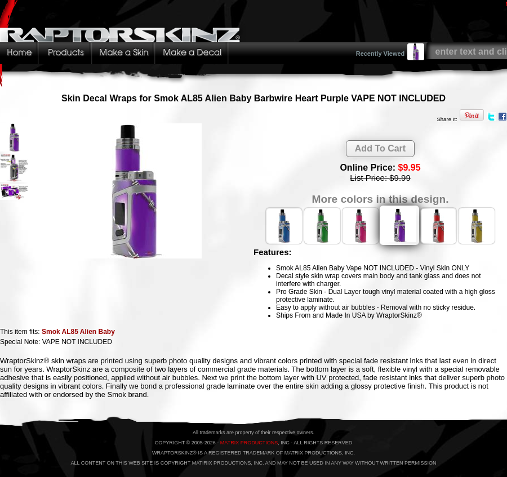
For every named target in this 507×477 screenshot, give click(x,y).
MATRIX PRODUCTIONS (249, 442)
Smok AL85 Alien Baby (78, 332)
